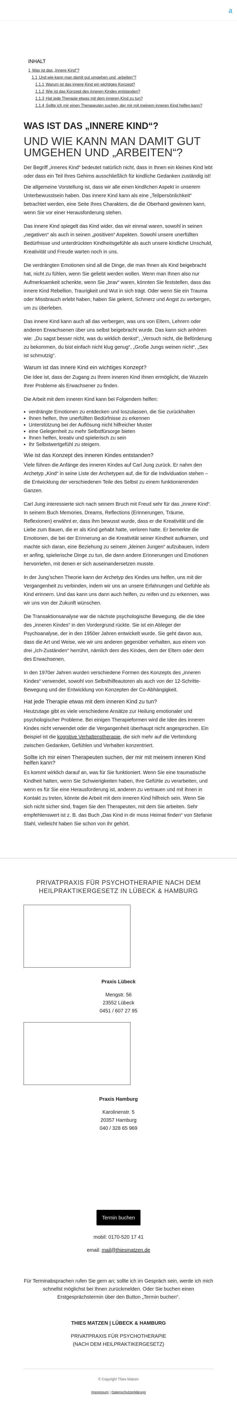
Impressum (100, 1392)
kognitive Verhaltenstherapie (88, 736)
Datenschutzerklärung (129, 1392)
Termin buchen (118, 1217)
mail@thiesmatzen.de (126, 1250)
